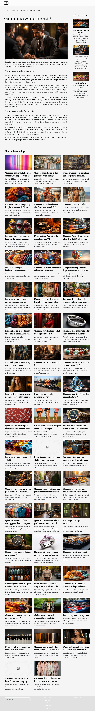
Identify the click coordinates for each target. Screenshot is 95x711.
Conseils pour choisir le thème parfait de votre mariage (46, 174)
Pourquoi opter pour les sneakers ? (81, 31)
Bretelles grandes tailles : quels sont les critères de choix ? (18, 585)
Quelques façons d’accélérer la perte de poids (80, 85)
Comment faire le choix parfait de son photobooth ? (47, 332)
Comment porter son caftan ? (75, 204)
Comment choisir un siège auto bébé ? (81, 58)
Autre (13, 10)
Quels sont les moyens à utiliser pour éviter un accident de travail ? (18, 492)
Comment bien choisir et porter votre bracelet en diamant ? (76, 332)
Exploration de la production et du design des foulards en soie (17, 333)
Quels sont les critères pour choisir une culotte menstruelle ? (18, 428)
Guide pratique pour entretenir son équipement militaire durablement (76, 175)
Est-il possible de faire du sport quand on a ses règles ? (47, 427)
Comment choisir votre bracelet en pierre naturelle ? (76, 364)
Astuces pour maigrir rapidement (72, 522)
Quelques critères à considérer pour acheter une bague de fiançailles (47, 555)
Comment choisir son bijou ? (75, 552)
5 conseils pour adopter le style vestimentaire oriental (18, 364)
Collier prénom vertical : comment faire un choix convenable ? (44, 618)
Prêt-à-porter (47, 698)
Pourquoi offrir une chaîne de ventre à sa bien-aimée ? (17, 648)
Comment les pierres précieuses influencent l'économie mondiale (47, 270)
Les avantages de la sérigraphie (76, 615)
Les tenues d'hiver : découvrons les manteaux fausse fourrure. (47, 680)
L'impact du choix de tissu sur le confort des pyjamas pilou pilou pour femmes (46, 302)
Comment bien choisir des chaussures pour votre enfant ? (75, 490)
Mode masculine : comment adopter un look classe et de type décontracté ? (46, 586)
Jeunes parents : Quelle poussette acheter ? (43, 395)
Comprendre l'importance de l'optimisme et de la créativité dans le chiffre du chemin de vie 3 (76, 271)
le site (39, 77)
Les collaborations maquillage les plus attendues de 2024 (17, 206)
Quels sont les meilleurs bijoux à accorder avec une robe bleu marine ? (76, 650)
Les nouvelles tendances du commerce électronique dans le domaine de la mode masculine (76, 302)
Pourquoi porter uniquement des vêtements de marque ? (17, 300)
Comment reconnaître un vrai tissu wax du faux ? (17, 616)
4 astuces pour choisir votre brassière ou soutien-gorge (16, 680)
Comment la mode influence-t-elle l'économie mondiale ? (47, 206)
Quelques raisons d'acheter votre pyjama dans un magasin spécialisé (17, 523)
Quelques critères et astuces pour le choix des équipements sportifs (76, 460)
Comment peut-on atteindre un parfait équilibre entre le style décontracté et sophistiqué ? (47, 492)
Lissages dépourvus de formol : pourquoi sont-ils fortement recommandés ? (18, 397)
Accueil (6, 10)
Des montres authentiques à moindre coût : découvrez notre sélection (76, 428)
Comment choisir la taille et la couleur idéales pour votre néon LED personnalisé (18, 175)
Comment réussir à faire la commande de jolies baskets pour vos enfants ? (74, 586)
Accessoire (47, 705)
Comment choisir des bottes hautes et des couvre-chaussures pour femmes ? (47, 650)
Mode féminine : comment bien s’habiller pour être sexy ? (47, 458)
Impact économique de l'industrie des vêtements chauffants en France (15, 270)
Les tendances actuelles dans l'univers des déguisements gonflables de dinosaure (17, 239)
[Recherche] (18, 699)
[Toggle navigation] (6, 3)
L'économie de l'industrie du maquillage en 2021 (46, 237)
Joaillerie (47, 703)
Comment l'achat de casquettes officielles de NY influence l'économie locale (76, 239)
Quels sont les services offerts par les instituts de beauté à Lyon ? (46, 523)
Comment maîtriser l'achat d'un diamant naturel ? (76, 395)
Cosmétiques (47, 700)
